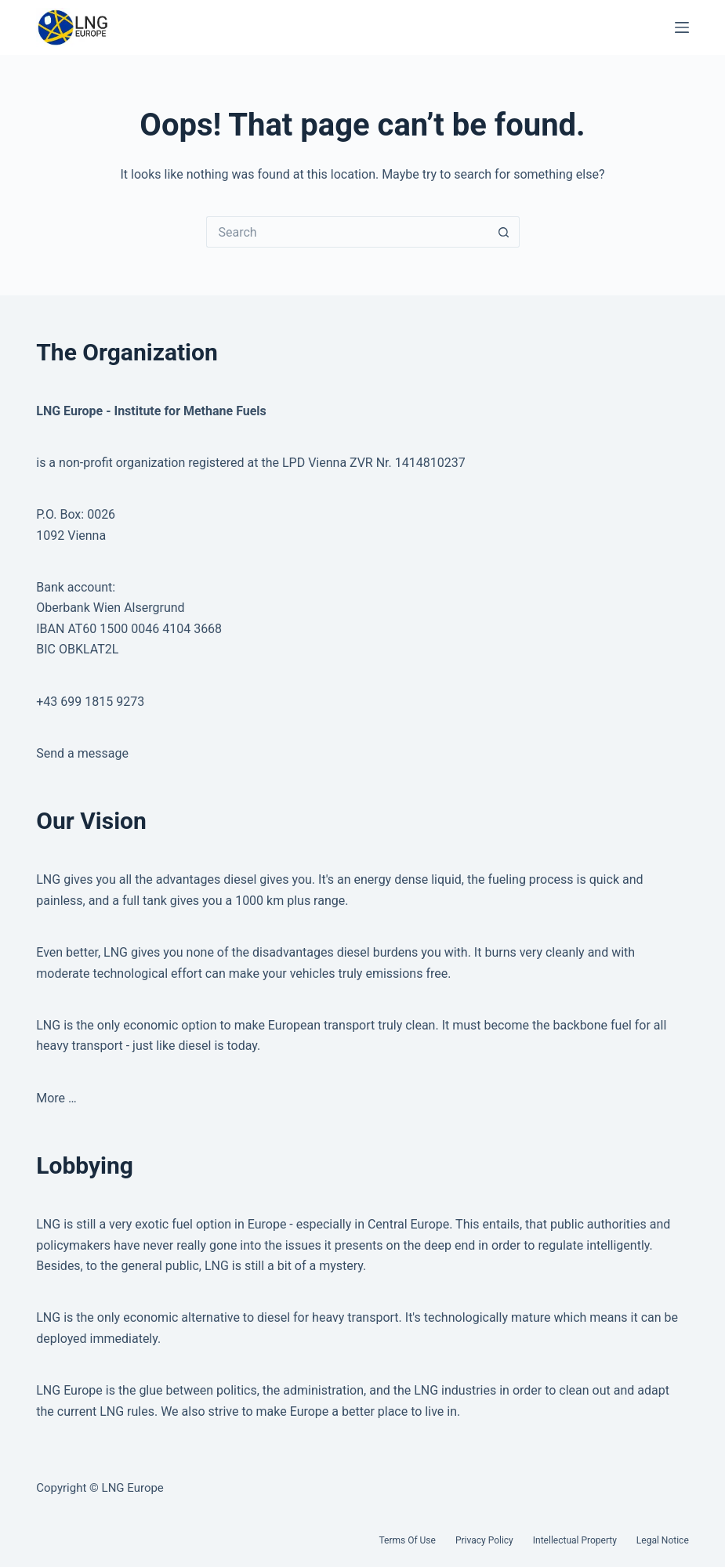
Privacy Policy (484, 1540)
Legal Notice (662, 1540)
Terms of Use (407, 1540)
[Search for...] (347, 232)
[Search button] (504, 232)
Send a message (82, 753)
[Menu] (682, 27)
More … (56, 1098)
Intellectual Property (575, 1540)
